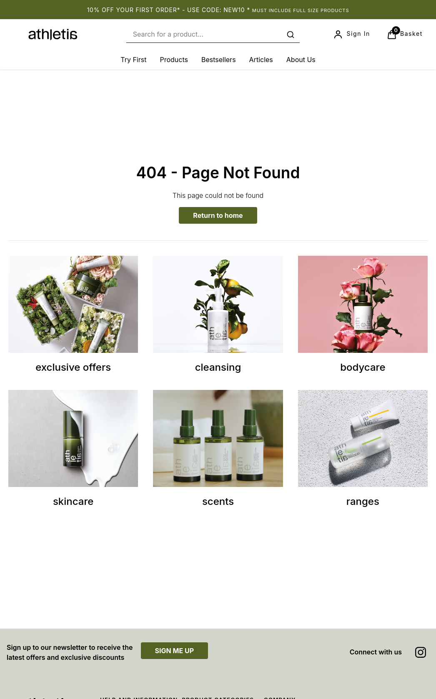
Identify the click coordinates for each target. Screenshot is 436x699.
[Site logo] (53, 34)
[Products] (174, 59)
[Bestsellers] (219, 59)
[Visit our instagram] (420, 652)
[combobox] (213, 34)
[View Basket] (405, 35)
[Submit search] (290, 34)
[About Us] (301, 59)
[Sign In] (351, 35)
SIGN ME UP (174, 651)
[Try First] (133, 59)
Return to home (218, 215)
